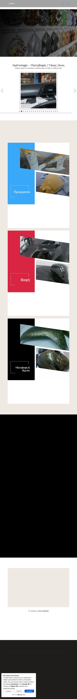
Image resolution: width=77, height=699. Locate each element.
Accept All (29, 691)
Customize (8, 691)
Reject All (19, 691)
